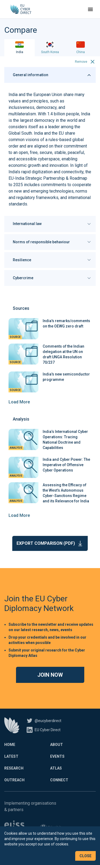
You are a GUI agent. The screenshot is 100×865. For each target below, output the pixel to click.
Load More (19, 401)
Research (13, 768)
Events (57, 756)
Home (9, 744)
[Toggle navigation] (90, 9)
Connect (59, 780)
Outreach (14, 780)
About (56, 744)
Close (85, 856)
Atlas (56, 768)
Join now (50, 675)
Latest (11, 756)
